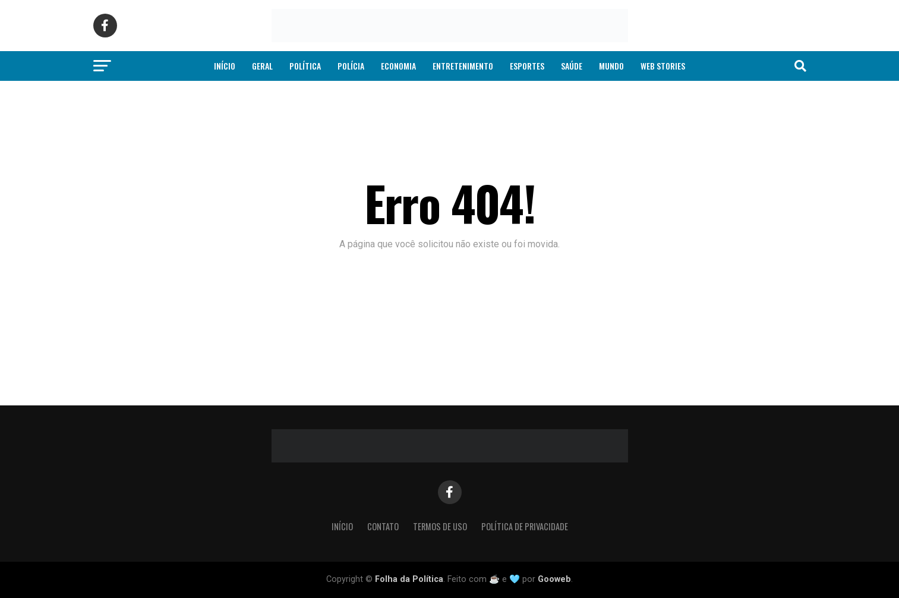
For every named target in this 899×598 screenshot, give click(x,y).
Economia (398, 65)
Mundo (611, 65)
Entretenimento (463, 65)
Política (305, 65)
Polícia (350, 65)
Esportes (527, 65)
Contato (383, 526)
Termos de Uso (440, 526)
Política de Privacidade (524, 526)
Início (224, 65)
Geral (262, 65)
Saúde (571, 65)
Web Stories (663, 65)
